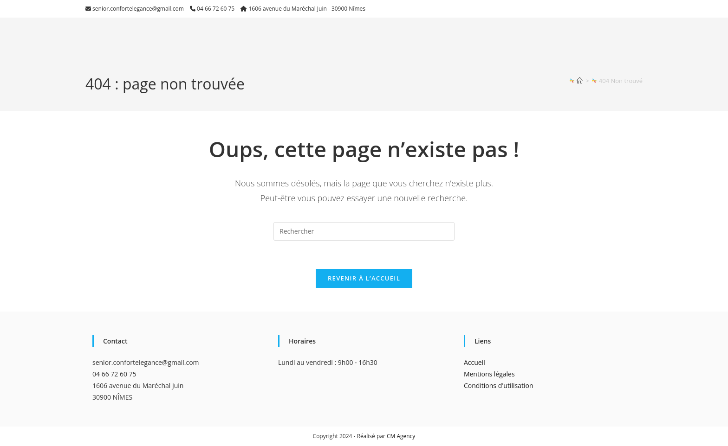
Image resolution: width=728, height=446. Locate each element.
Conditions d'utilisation (498, 385)
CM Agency (401, 436)
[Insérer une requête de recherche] (364, 231)
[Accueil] (580, 80)
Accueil (474, 362)
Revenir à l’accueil (364, 278)
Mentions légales (489, 374)
